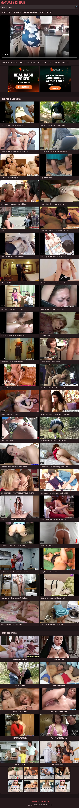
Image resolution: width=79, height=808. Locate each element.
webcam (65, 62)
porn (49, 62)
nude (44, 62)
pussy (21, 62)
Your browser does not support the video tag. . (39, 37)
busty (33, 62)
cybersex (57, 62)
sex (38, 62)
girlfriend (5, 62)
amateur (14, 62)
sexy (27, 62)
